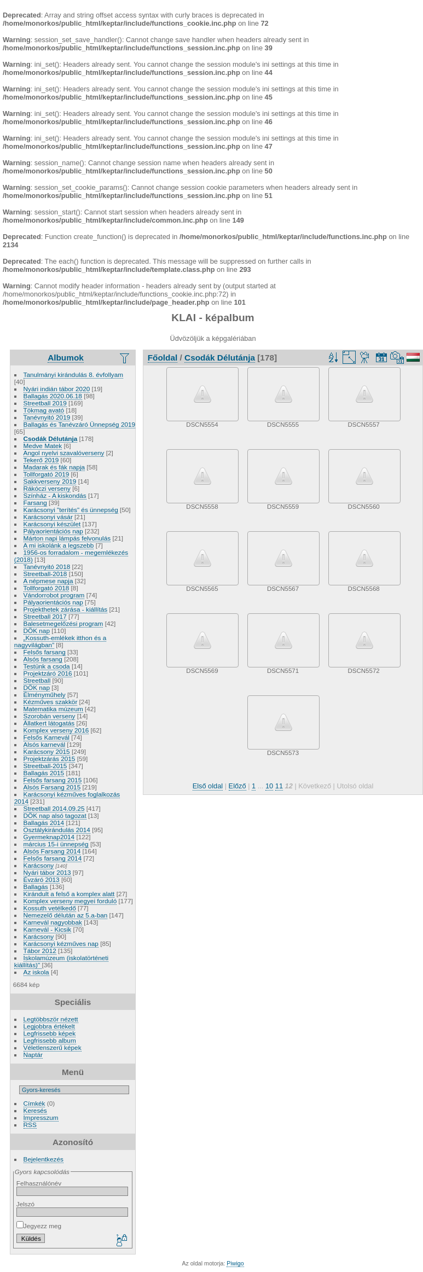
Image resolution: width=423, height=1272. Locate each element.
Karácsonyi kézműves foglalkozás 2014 (67, 798)
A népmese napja (48, 580)
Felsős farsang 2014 (53, 858)
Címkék (34, 1103)
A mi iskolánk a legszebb (59, 545)
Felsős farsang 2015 (53, 779)
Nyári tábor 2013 (47, 872)
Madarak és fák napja (54, 467)
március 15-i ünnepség (56, 843)
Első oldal (208, 786)
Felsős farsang (45, 651)
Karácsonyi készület (52, 523)
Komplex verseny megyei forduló (70, 900)
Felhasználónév (38, 1183)
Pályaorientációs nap (53, 531)
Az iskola (36, 971)
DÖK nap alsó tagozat (55, 815)
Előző (237, 786)
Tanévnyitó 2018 (47, 566)
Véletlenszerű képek (53, 1047)
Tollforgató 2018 (46, 587)
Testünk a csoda (47, 666)
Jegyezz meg (38, 1225)
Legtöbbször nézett (51, 1019)
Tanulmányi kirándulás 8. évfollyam (73, 374)
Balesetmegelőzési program (63, 623)
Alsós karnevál (45, 744)
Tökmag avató (44, 410)
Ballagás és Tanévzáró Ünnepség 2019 (80, 424)
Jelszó (25, 1203)
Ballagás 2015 (44, 772)
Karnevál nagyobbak (53, 922)
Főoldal (163, 357)
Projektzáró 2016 (48, 673)
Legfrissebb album (50, 1040)
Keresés (35, 1110)
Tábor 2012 (40, 950)
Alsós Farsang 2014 (52, 851)
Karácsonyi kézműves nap (61, 943)
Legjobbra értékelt (49, 1026)
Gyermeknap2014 (49, 836)
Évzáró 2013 (42, 879)
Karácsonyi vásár (48, 516)
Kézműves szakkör (51, 701)
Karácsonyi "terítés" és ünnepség (71, 509)
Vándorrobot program (54, 595)
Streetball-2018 (45, 573)
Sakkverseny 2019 (50, 481)
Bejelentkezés (43, 1159)
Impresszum (41, 1117)
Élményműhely (45, 694)
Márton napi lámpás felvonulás (67, 538)
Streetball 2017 (45, 616)
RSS (30, 1124)
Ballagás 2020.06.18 (53, 395)
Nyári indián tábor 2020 (57, 388)
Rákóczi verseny (47, 488)
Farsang (35, 502)
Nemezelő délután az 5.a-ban (66, 915)
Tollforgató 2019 (46, 474)
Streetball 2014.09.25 (54, 808)
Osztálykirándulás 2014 (57, 829)
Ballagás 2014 (44, 822)
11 (279, 786)
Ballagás (36, 886)
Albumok (66, 357)
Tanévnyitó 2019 (47, 417)
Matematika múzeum (53, 708)
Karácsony (39, 865)
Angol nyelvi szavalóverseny (64, 452)
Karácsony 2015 (47, 751)
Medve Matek (43, 445)
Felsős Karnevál (46, 737)
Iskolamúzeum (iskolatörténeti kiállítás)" (61, 961)
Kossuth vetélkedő (50, 907)
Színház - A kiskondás (55, 495)
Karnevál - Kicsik (48, 929)
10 (269, 786)
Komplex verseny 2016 (56, 730)
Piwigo (235, 1263)
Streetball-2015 (45, 765)
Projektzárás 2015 (50, 758)
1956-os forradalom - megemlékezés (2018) (71, 556)
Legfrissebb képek (50, 1033)
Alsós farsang (43, 659)
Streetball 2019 (45, 402)
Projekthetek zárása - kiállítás (66, 609)
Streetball (37, 680)
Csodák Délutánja (51, 438)
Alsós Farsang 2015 (52, 787)
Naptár (33, 1054)
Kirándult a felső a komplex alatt (69, 893)
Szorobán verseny (50, 715)
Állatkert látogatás (49, 723)
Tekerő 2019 (41, 459)
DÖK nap (37, 630)
